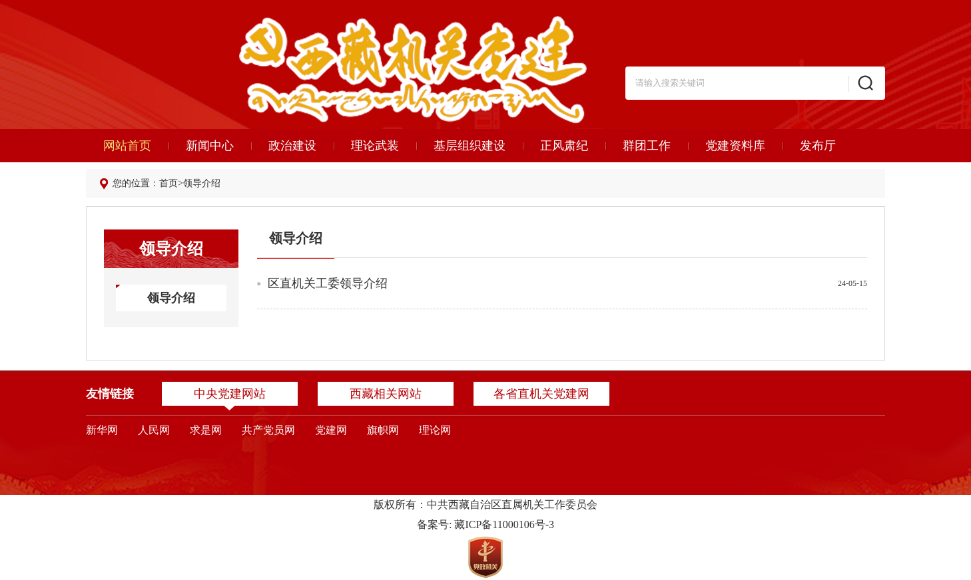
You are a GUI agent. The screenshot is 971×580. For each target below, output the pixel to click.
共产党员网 (268, 430)
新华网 (102, 430)
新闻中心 (210, 145)
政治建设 (292, 145)
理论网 (435, 430)
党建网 (331, 430)
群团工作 (647, 145)
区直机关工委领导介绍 (328, 283)
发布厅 (818, 145)
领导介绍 (201, 183)
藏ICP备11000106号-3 (504, 524)
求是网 (206, 430)
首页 (168, 183)
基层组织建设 (469, 145)
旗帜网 (383, 430)
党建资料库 (735, 145)
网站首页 (127, 145)
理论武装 (375, 145)
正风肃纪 (564, 145)
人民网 (154, 430)
